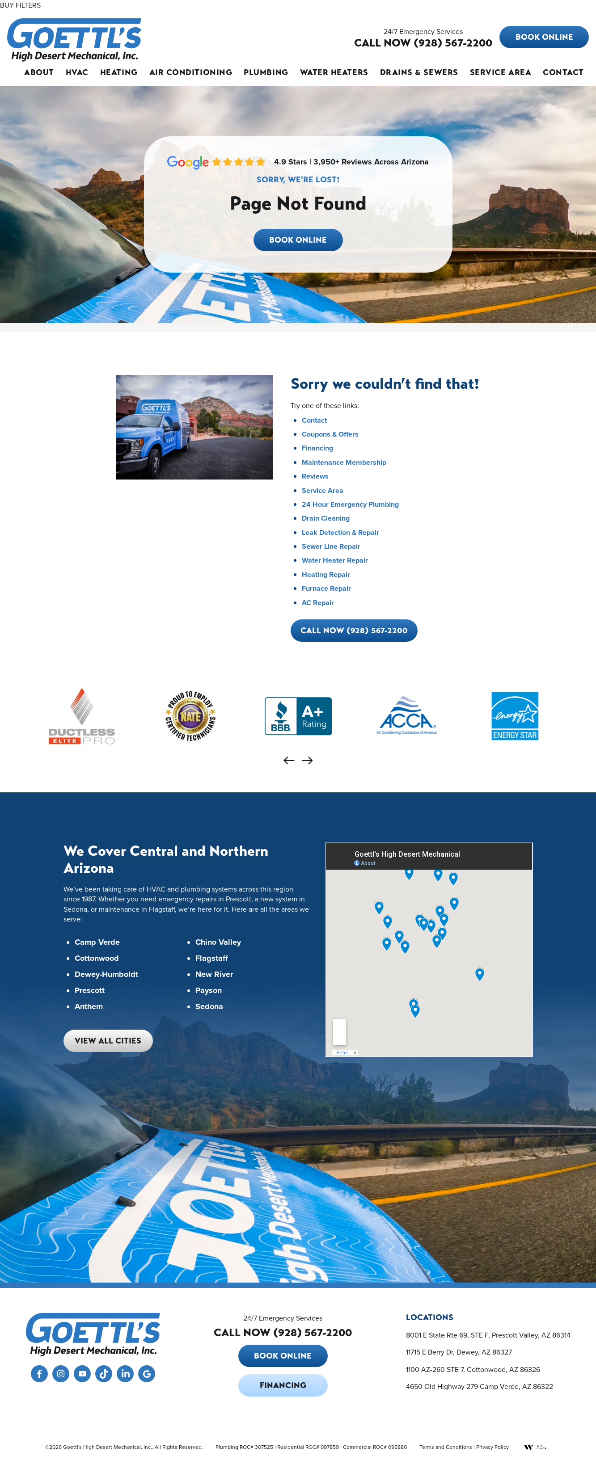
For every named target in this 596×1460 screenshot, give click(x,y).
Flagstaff (211, 958)
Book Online (544, 37)
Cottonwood (97, 958)
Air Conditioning (190, 72)
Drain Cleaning (326, 518)
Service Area (500, 72)
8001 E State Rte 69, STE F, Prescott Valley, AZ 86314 (488, 1335)
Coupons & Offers (330, 434)
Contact (563, 72)
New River (214, 974)
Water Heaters (334, 72)
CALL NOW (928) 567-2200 (423, 43)
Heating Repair (326, 574)
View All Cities (108, 1041)
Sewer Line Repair (331, 546)
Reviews (315, 476)
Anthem (89, 1006)
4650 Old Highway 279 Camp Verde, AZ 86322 (479, 1386)
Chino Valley (218, 942)
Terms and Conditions (445, 1447)
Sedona (209, 1006)
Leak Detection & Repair (340, 532)
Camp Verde (97, 942)
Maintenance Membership (344, 462)
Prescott (90, 990)
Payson (208, 990)
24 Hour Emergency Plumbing (350, 504)
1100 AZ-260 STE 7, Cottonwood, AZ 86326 (473, 1369)
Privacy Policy (492, 1447)
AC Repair (318, 602)
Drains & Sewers (419, 72)
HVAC (77, 72)
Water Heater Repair (335, 560)
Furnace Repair (326, 588)
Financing (317, 448)
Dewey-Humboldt (106, 974)
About (39, 72)
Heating (119, 72)
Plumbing (266, 72)
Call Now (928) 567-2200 (354, 630)
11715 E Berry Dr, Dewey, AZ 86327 (459, 1352)
